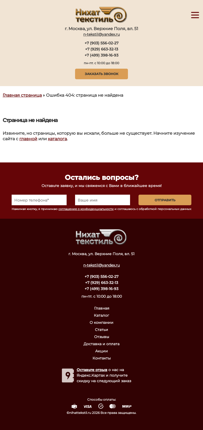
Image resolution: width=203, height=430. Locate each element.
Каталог (101, 315)
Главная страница (22, 95)
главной (28, 138)
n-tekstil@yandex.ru (101, 34)
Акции (101, 351)
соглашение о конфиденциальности (86, 209)
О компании (101, 322)
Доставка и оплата (101, 344)
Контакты (102, 358)
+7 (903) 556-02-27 (101, 43)
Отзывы (101, 336)
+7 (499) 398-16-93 (101, 55)
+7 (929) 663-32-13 (101, 49)
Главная (101, 308)
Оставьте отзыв (92, 369)
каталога (57, 138)
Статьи (101, 329)
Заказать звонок (101, 74)
